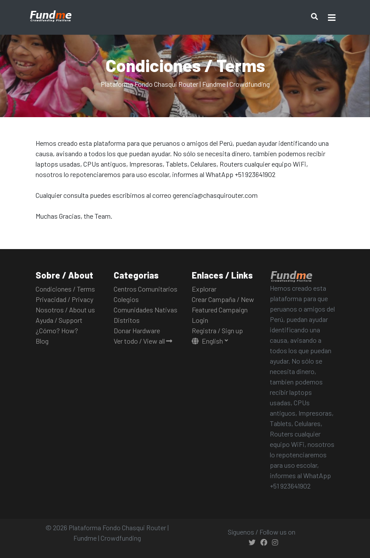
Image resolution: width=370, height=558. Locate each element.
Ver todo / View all (143, 341)
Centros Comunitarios (145, 289)
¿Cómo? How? (57, 330)
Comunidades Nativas (145, 309)
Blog (42, 341)
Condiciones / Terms (65, 289)
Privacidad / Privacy (64, 299)
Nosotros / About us (65, 309)
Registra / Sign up (217, 330)
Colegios (126, 299)
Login (200, 320)
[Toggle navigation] (331, 17)
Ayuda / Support (59, 320)
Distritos (127, 320)
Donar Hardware (137, 330)
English (208, 341)
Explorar (204, 289)
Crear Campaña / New (223, 299)
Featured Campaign (220, 309)
